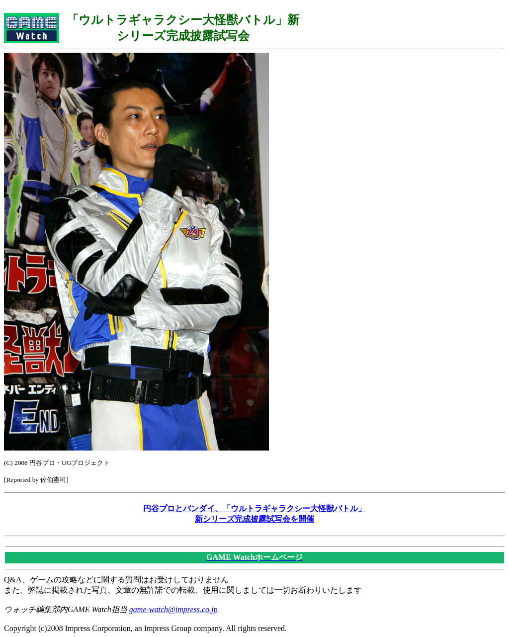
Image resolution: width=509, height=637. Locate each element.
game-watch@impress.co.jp (173, 609)
